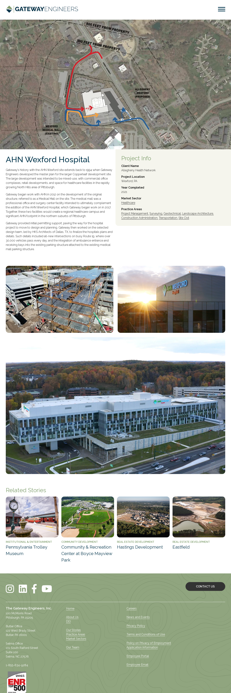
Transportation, (168, 218)
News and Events (138, 617)
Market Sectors (76, 638)
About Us (72, 617)
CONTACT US (205, 586)
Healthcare (128, 202)
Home (70, 608)
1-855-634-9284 (17, 665)
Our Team (72, 647)
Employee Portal (138, 656)
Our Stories (73, 630)
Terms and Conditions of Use (146, 634)
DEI (68, 621)
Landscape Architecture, (198, 213)
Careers (132, 608)
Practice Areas (75, 634)
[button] (221, 10)
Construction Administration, (139, 218)
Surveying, (156, 213)
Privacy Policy (136, 625)
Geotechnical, (172, 213)
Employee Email (137, 664)
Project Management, (135, 213)
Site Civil (183, 218)
